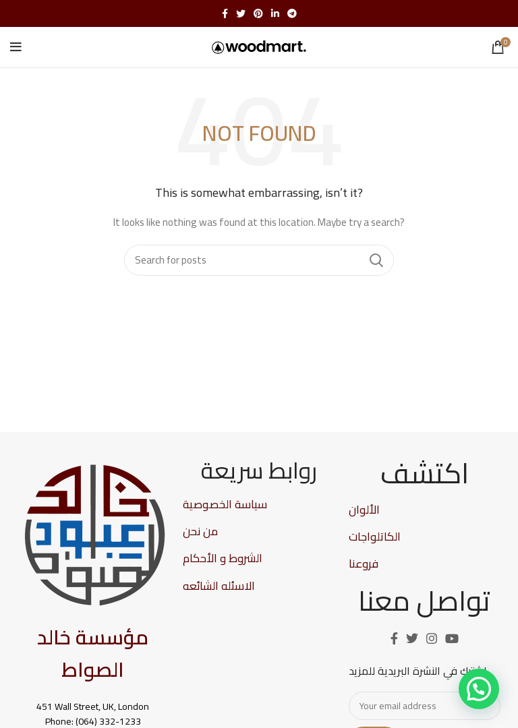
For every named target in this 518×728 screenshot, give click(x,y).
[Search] (259, 260)
